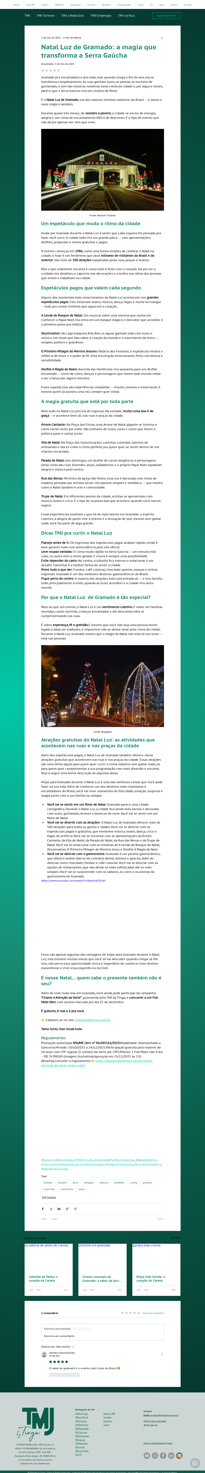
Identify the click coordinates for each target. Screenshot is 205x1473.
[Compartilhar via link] (67, 1208)
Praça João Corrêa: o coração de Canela (150, 1278)
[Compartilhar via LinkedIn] (59, 1208)
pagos (82, 1189)
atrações (62, 1182)
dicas (75, 1182)
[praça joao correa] (156, 1257)
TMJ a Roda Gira (72, 15)
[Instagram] (155, 1455)
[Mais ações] (162, 38)
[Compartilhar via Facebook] (42, 1208)
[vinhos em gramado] (102, 1257)
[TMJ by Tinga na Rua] (147, 1455)
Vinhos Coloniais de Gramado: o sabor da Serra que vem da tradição (101, 1279)
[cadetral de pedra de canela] (49, 1257)
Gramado (47, 1182)
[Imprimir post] (75, 1208)
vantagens (89, 1182)
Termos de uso (151, 1425)
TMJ (27, 15)
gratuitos (147, 1182)
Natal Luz (104, 1182)
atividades (119, 1182)
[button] (107, 1421)
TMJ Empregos (100, 15)
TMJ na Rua (126, 15)
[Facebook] (163, 1455)
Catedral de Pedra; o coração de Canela (43, 1278)
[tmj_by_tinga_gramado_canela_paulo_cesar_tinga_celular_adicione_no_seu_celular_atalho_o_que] (179, 1455)
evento (133, 1182)
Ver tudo (176, 1237)
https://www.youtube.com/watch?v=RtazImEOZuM (73, 880)
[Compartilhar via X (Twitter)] (50, 1208)
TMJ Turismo (46, 15)
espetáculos (67, 1189)
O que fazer (49, 1189)
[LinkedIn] (171, 1455)
